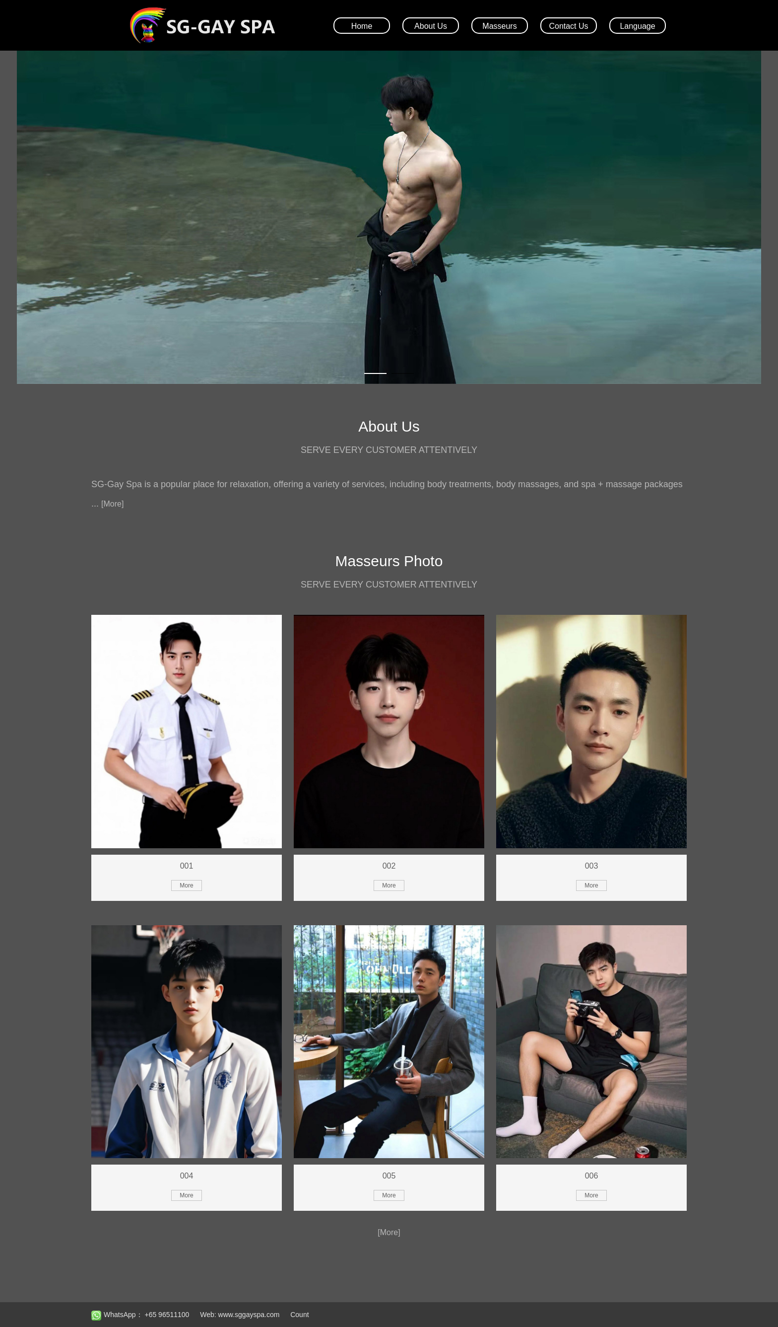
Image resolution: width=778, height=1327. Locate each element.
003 (591, 866)
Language (637, 26)
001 (187, 866)
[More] (112, 504)
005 (389, 1176)
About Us (430, 26)
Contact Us (568, 26)
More (186, 885)
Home (362, 26)
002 (389, 866)
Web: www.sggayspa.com (239, 1315)
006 (591, 1176)
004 (187, 1176)
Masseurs (499, 26)
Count (299, 1315)
